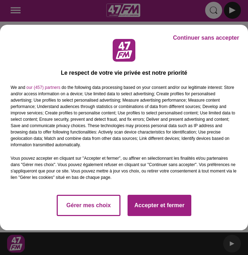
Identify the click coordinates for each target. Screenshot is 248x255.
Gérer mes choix (88, 205)
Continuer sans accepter (206, 38)
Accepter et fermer (159, 205)
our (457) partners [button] (43, 87)
